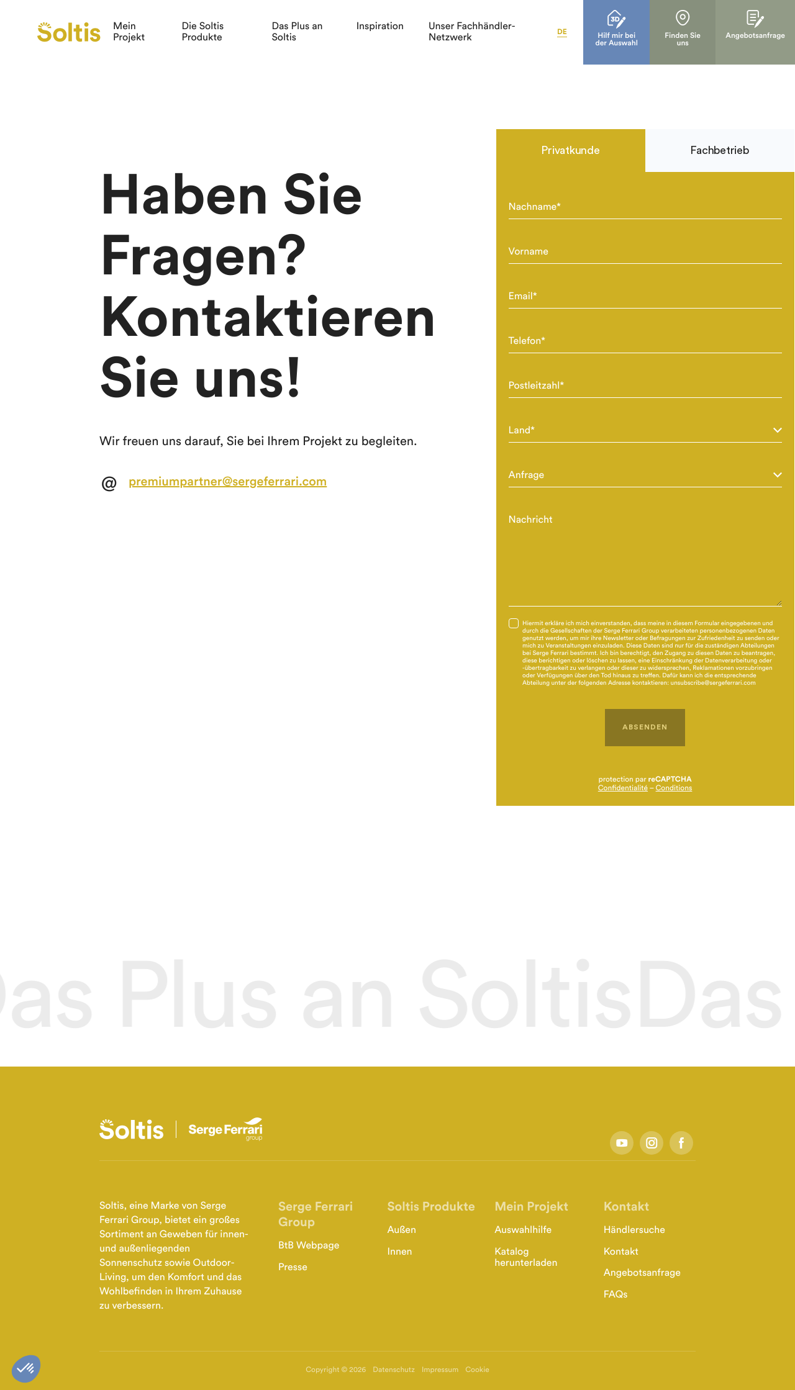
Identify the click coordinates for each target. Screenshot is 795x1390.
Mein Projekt (531, 1207)
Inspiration (390, 27)
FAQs (616, 1295)
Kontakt (626, 1207)
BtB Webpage (308, 1246)
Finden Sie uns (698, 33)
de (579, 32)
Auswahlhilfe (523, 1230)
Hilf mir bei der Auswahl (633, 37)
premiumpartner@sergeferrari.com (228, 482)
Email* (523, 297)
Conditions (674, 788)
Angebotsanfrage (767, 29)
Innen (399, 1252)
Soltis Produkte (431, 1207)
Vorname (528, 252)
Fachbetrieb (719, 150)
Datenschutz (394, 1370)
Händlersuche (634, 1230)
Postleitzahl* (537, 386)
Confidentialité (623, 788)
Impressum (440, 1370)
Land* (522, 431)
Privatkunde (570, 150)
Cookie (477, 1370)
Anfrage (527, 476)
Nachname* (535, 207)
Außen (401, 1230)
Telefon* (527, 341)
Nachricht (531, 520)
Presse (292, 1268)
